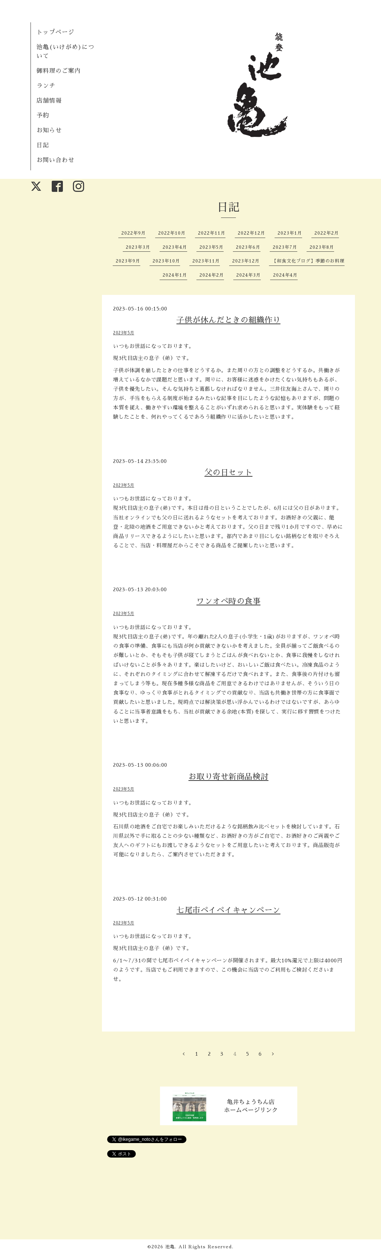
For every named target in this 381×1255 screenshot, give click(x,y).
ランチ (45, 86)
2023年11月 (206, 261)
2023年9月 (128, 261)
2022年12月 (251, 233)
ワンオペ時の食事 (228, 601)
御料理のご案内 (58, 71)
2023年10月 (166, 261)
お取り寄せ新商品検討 (229, 777)
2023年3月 (138, 247)
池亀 (170, 1247)
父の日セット (229, 472)
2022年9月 (133, 233)
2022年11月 (211, 233)
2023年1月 (290, 233)
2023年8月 (322, 247)
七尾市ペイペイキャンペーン (228, 910)
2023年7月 (285, 247)
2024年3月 (248, 275)
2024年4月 (285, 275)
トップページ (55, 32)
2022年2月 (326, 233)
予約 (42, 116)
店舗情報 (49, 101)
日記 (42, 145)
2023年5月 (211, 247)
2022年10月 (172, 233)
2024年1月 (175, 275)
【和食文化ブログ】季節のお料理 (308, 261)
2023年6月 (248, 247)
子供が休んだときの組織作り (228, 320)
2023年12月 (246, 261)
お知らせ (49, 130)
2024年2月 (211, 275)
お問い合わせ (55, 160)
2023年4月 (175, 247)
